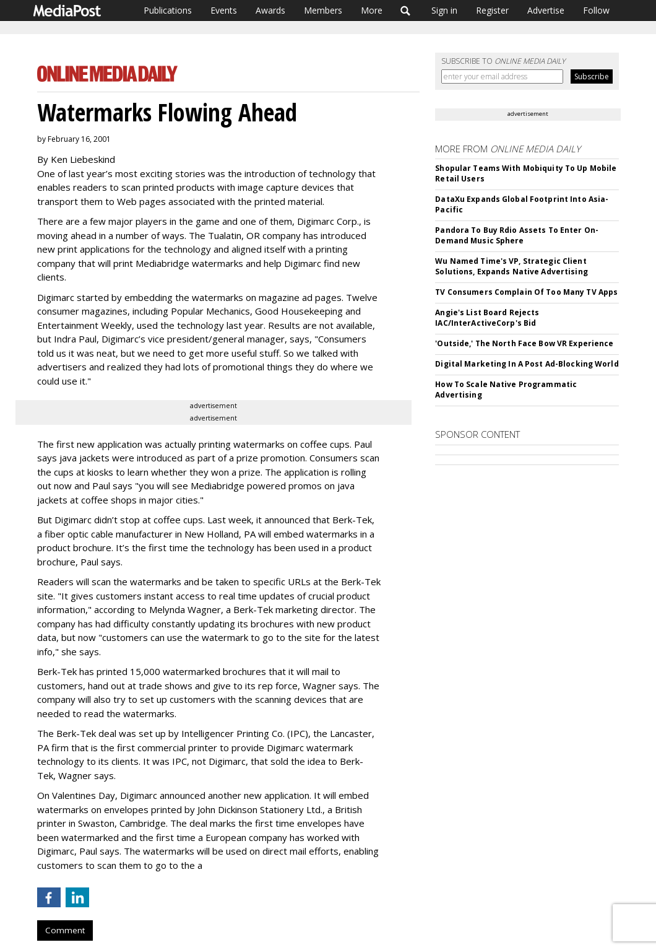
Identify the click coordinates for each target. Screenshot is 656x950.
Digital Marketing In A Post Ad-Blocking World (526, 364)
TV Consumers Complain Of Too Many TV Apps (526, 292)
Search (406, 10)
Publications (168, 10)
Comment (65, 930)
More (371, 10)
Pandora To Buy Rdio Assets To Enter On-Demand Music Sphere (516, 235)
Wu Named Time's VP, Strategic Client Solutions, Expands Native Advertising (511, 266)
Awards (270, 10)
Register (492, 10)
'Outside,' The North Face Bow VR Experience (524, 343)
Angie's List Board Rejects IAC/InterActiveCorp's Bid (487, 317)
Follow (596, 10)
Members (323, 10)
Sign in (444, 10)
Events (223, 10)
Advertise (545, 10)
